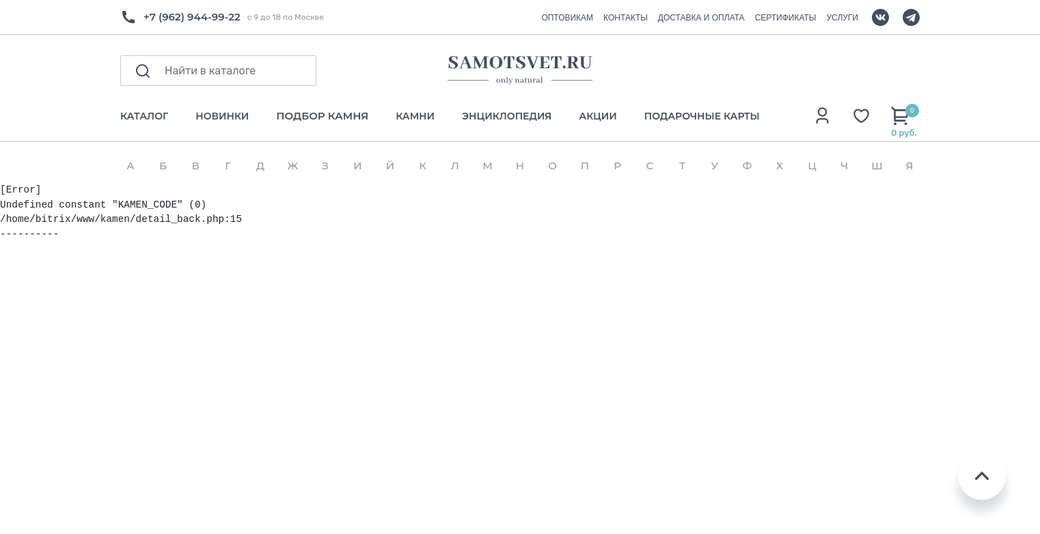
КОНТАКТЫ (625, 18)
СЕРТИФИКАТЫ (786, 18)
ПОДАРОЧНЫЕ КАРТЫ (702, 116)
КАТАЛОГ (144, 116)
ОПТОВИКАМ (567, 18)
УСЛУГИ (842, 18)
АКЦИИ (597, 116)
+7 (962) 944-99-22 (192, 16)
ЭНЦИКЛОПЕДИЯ (506, 116)
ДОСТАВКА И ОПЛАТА (701, 18)
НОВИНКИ (222, 116)
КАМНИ (415, 116)
